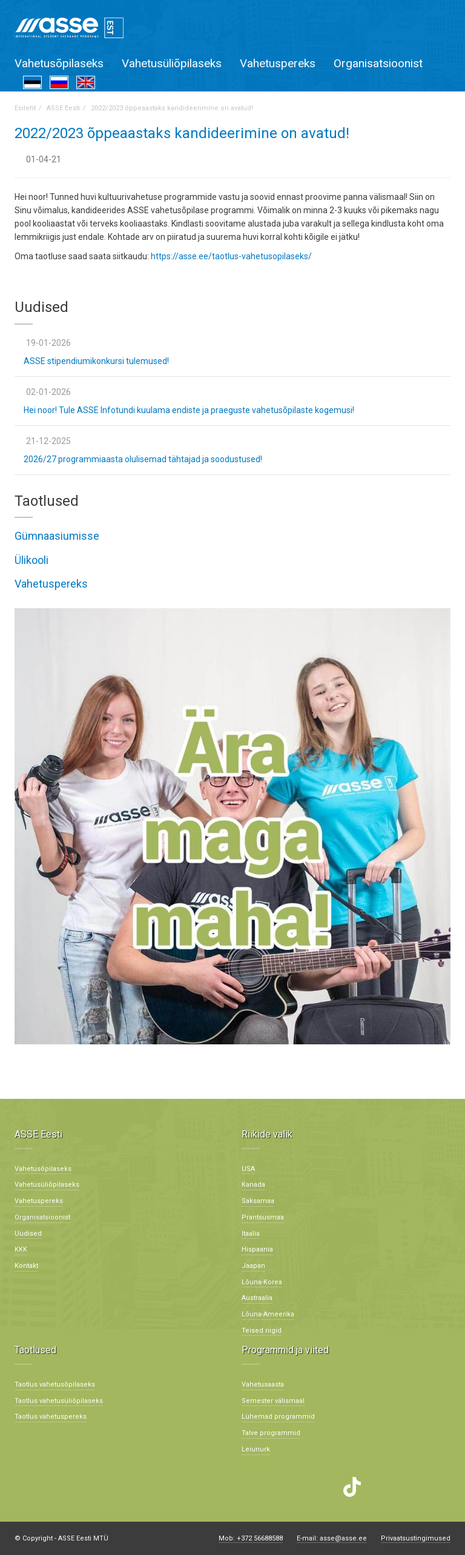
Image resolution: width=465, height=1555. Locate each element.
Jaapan (253, 1266)
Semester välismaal (273, 1401)
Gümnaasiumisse (57, 535)
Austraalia (257, 1298)
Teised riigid (262, 1331)
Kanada (253, 1185)
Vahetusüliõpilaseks (172, 63)
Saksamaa (258, 1201)
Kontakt (26, 1266)
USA (248, 1169)
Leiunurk (256, 1449)
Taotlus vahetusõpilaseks (55, 1384)
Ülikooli (31, 560)
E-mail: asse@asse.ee (332, 1538)
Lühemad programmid (278, 1417)
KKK (21, 1249)
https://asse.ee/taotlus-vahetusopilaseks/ (231, 256)
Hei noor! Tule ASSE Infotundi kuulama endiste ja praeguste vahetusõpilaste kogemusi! (189, 410)
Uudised (28, 1234)
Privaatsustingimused (415, 1538)
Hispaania (257, 1249)
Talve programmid (271, 1433)
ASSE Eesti (63, 108)
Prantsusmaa (263, 1217)
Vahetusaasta (263, 1384)
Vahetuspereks (277, 63)
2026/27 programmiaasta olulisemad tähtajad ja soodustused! (143, 459)
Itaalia (251, 1234)
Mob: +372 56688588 (251, 1538)
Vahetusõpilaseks (59, 63)
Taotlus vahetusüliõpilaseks (59, 1401)
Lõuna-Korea (262, 1282)
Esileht (25, 108)
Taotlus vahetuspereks (51, 1417)
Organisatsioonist (378, 63)
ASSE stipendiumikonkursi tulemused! (96, 361)
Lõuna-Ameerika (268, 1314)
